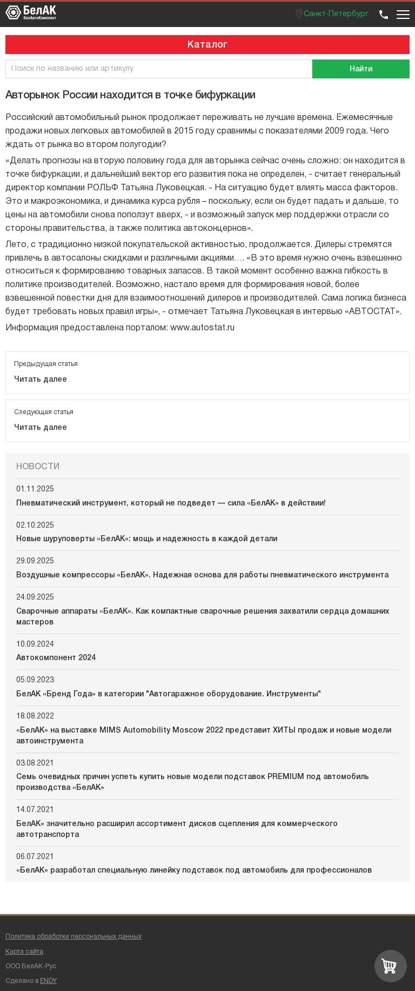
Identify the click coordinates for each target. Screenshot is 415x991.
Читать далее (40, 379)
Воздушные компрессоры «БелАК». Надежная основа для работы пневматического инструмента (202, 575)
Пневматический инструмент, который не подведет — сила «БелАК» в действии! (171, 503)
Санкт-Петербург (336, 14)
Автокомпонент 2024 (56, 658)
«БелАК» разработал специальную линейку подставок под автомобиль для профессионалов (194, 870)
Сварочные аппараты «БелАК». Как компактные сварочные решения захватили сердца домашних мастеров (203, 617)
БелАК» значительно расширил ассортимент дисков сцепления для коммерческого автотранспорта (177, 830)
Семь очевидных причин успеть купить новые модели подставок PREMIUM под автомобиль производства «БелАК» (192, 783)
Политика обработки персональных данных (73, 937)
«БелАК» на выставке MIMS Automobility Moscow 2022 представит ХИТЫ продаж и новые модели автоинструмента (203, 736)
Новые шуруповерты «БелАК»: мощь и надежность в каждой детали (146, 539)
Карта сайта (24, 952)
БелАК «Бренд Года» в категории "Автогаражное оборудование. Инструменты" (168, 694)
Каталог (207, 45)
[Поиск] (361, 68)
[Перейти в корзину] (390, 966)
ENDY (48, 981)
